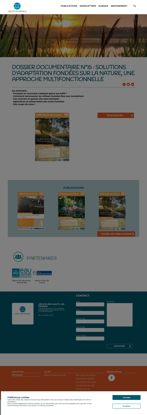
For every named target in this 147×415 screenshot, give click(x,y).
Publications (69, 6)
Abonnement (119, 6)
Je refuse (126, 406)
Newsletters (88, 6)
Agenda (103, 6)
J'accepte (126, 397)
